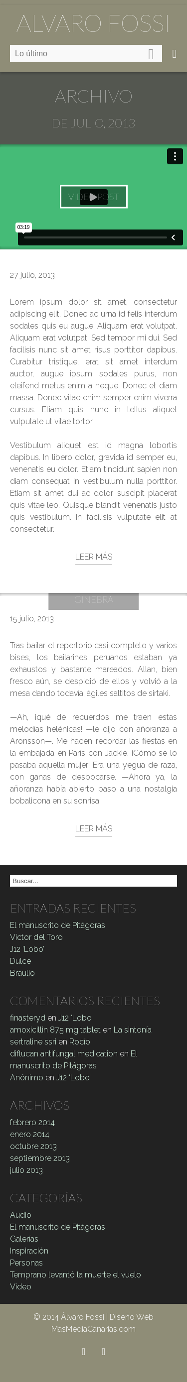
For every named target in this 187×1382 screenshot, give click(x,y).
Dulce (20, 961)
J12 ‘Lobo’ (27, 949)
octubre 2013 (33, 1146)
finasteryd (27, 1018)
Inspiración (29, 1251)
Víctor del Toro (36, 937)
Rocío (79, 1041)
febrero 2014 (32, 1122)
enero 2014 (29, 1134)
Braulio (22, 973)
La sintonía (133, 1030)
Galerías (24, 1239)
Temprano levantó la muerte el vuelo (75, 1274)
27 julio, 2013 (32, 275)
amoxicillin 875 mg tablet (55, 1030)
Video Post (93, 196)
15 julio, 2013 (32, 618)
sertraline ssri (33, 1041)
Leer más (93, 557)
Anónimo (26, 1077)
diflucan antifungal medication (64, 1053)
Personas (26, 1262)
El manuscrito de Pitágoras (57, 925)
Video (20, 1286)
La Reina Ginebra (93, 592)
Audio (20, 1215)
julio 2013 (26, 1170)
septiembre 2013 (40, 1158)
